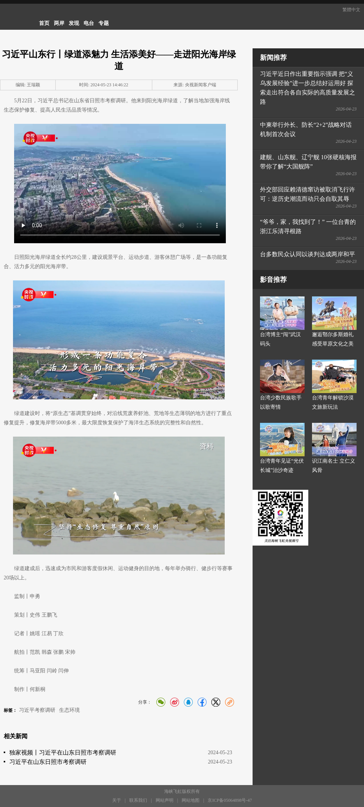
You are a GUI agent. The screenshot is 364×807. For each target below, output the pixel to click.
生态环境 (69, 710)
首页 (44, 23)
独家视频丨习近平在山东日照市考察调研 (62, 752)
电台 (89, 23)
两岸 (59, 23)
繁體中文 (351, 9)
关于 (116, 800)
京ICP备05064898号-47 (230, 800)
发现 (74, 23)
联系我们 (138, 800)
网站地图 (190, 800)
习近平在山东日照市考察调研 (48, 762)
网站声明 (164, 800)
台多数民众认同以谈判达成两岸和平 (307, 254)
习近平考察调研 (37, 710)
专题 (103, 23)
